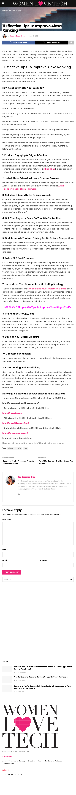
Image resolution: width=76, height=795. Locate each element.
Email (4, 562)
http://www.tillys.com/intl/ (15, 423)
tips (25, 449)
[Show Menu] (3, 3)
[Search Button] (71, 581)
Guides (11, 10)
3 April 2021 (34, 36)
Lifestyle (31, 763)
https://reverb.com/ (12, 413)
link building (49, 169)
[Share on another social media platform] (71, 43)
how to (18, 449)
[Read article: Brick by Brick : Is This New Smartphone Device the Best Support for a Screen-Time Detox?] (7, 670)
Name (5, 551)
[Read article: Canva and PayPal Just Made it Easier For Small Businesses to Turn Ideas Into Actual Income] (7, 690)
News (40, 763)
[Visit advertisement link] (38, 622)
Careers (12, 763)
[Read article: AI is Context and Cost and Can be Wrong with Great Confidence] (7, 681)
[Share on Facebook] (18, 43)
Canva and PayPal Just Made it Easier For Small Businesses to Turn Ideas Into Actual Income (42, 689)
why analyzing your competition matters (46, 289)
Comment (7, 521)
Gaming (22, 763)
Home (4, 10)
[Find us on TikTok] (21, 776)
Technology (9, 765)
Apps (4, 763)
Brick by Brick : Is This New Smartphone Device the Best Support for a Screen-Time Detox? (43, 669)
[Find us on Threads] (9, 776)
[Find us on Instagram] (12, 776)
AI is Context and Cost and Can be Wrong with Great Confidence (41, 678)
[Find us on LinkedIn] (15, 776)
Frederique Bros (17, 36)
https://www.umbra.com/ (15, 433)
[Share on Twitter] (51, 43)
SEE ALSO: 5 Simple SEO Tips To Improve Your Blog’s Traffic (38, 308)
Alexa (10, 449)
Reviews (48, 763)
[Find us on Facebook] (2, 776)
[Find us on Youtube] (18, 776)
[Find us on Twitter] (6, 776)
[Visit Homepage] (39, 3)
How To (18, 10)
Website (43, 562)
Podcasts (59, 763)
